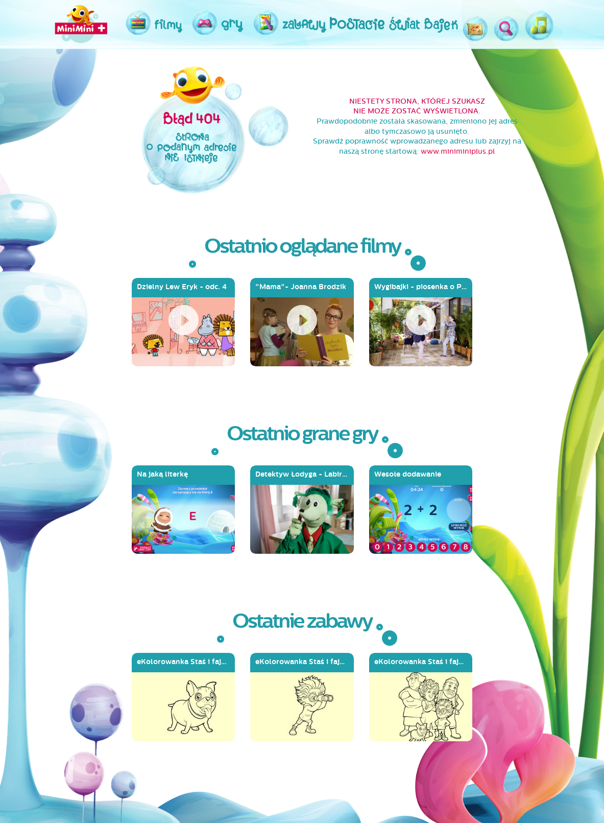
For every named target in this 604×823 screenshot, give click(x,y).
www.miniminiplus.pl (458, 151)
